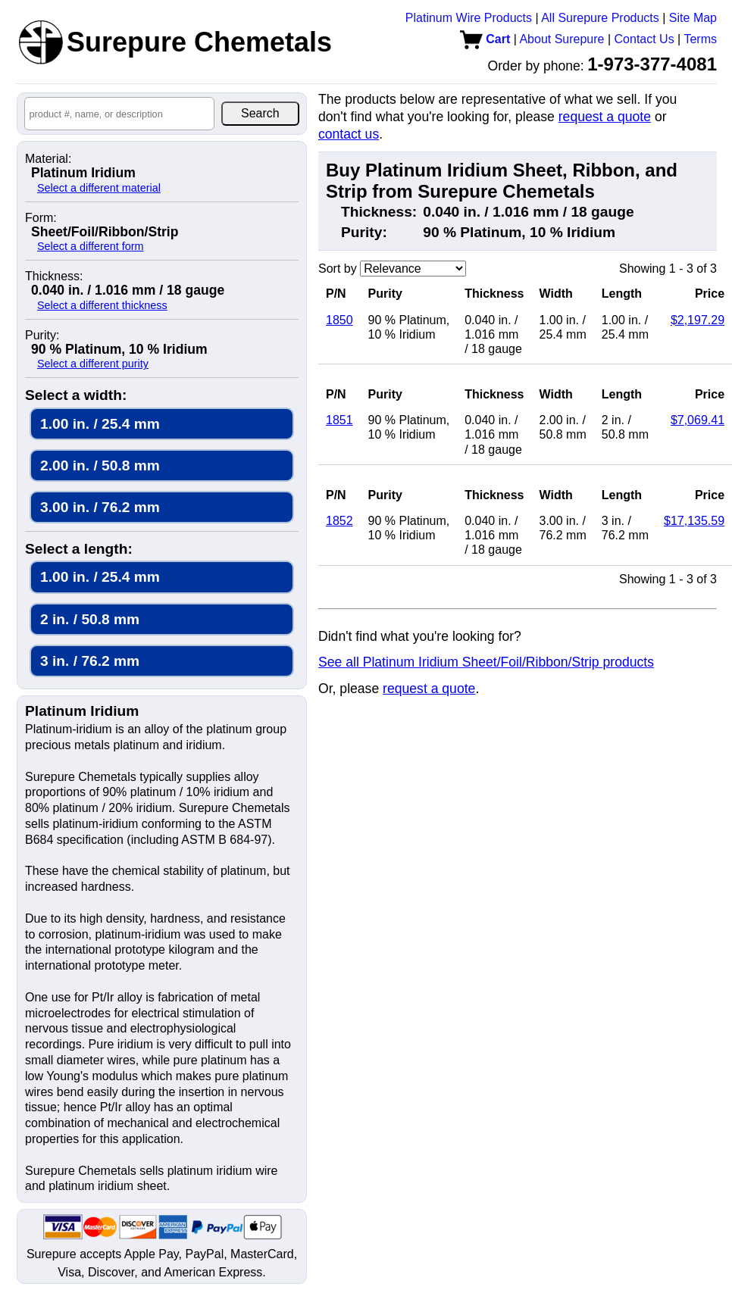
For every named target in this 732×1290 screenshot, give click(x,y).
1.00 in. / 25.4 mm (100, 424)
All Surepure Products (600, 17)
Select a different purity (93, 364)
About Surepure (561, 39)
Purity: (42, 336)
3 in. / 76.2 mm (89, 661)
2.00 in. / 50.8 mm (100, 465)
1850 (339, 320)
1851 (339, 420)
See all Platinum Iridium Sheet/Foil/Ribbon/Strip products (486, 662)
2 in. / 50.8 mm (89, 619)
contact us (348, 134)
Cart (485, 39)
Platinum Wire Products (468, 17)
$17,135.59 (694, 520)
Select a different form (90, 246)
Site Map (693, 17)
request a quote (604, 116)
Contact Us (644, 39)
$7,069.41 (697, 420)
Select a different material (99, 188)
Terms (700, 39)
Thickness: (54, 276)
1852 (339, 520)
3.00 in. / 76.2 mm (100, 507)
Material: (48, 159)
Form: (41, 218)
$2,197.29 (697, 320)
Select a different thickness (102, 305)
